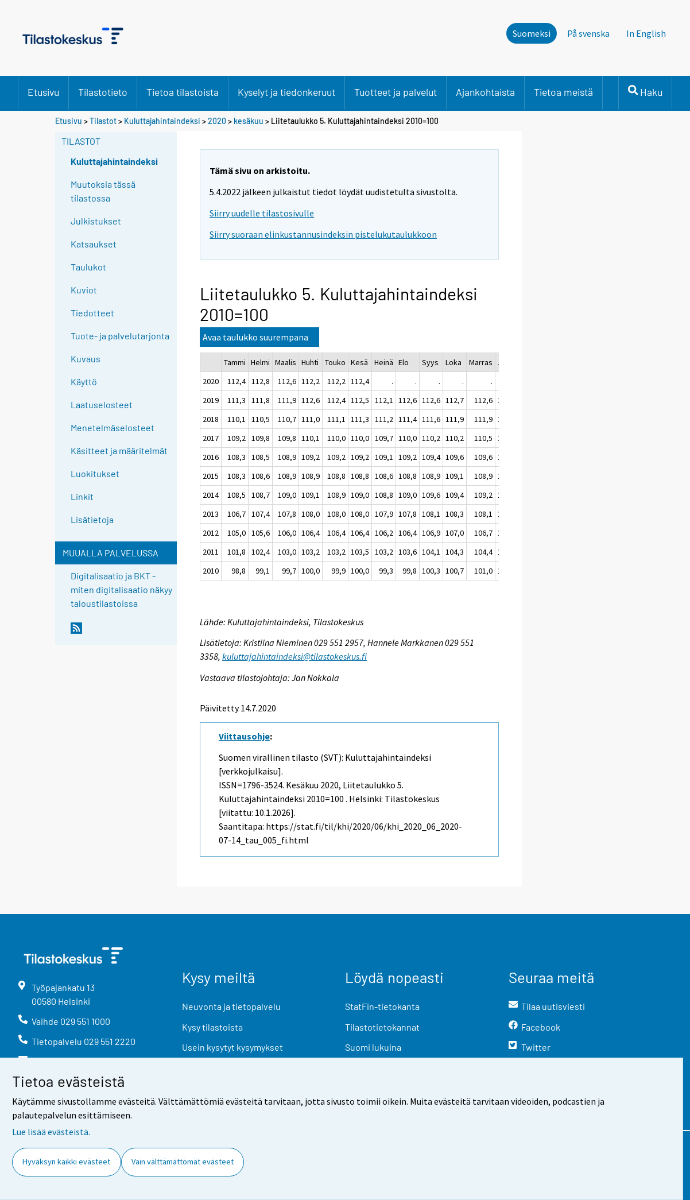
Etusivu (43, 92)
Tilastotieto (102, 92)
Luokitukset (95, 473)
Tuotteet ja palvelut (395, 92)
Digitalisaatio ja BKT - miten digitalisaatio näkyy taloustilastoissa (121, 589)
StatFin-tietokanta (382, 1006)
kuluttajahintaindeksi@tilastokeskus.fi (294, 656)
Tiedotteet (92, 312)
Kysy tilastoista (212, 1026)
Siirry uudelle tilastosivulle (262, 213)
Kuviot (84, 289)
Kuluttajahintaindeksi (162, 121)
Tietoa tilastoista (182, 92)
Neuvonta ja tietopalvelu (231, 1006)
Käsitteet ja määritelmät (119, 450)
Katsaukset (94, 243)
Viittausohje (244, 736)
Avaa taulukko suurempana (255, 337)
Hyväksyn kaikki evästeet (66, 1161)
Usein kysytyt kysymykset (232, 1047)
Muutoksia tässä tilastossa (103, 191)
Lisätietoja (92, 519)
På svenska (588, 33)
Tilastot (103, 121)
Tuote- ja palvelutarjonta (120, 335)
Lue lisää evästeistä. (51, 1131)
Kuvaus (85, 358)
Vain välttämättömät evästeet (182, 1161)
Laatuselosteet (102, 404)
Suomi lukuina (373, 1047)
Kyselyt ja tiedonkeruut (286, 92)
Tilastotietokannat (382, 1026)
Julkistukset (96, 220)
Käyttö (84, 381)
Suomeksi (532, 33)
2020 (217, 121)
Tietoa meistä (563, 92)
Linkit (82, 496)
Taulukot (88, 266)
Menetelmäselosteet (112, 427)
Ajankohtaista (485, 92)
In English (646, 33)
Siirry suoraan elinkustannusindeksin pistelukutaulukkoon (323, 234)
